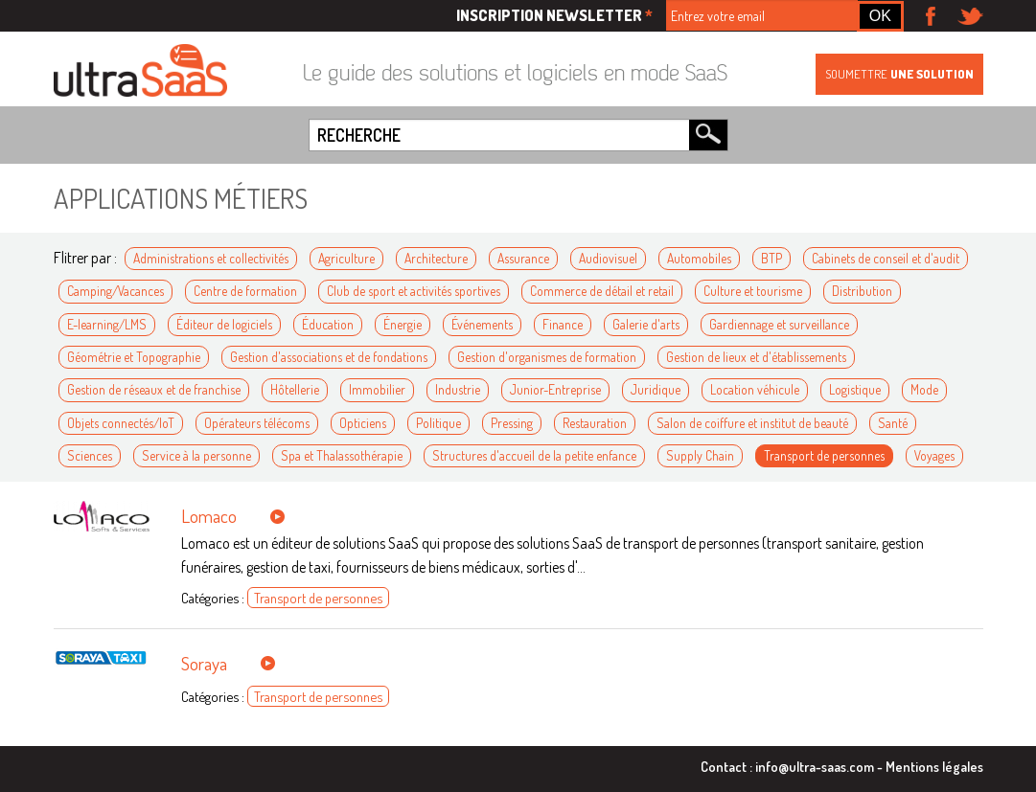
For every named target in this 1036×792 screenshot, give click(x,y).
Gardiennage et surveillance (779, 324)
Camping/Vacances (115, 291)
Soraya (204, 663)
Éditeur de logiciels (224, 324)
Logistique (855, 389)
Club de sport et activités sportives (413, 291)
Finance (562, 324)
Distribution (862, 291)
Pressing (512, 423)
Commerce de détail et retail (602, 291)
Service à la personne (196, 455)
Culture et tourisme (752, 291)
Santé (893, 423)
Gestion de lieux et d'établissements (756, 357)
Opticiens (362, 423)
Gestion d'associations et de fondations (328, 357)
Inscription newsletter (554, 15)
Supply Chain (700, 455)
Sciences (89, 455)
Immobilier (377, 389)
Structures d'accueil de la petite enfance (534, 455)
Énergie (402, 324)
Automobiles (699, 258)
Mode (924, 389)
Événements (482, 324)
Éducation (328, 324)
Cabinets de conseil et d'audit (885, 258)
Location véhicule (754, 389)
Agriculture (346, 258)
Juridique (655, 389)
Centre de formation (245, 291)
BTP (771, 258)
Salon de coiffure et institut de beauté (752, 423)
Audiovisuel (608, 258)
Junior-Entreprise (555, 389)
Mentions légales (934, 766)
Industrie (457, 389)
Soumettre (899, 73)
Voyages (934, 455)
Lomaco (209, 516)
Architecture (436, 258)
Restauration (595, 423)
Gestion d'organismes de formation (546, 357)
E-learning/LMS (107, 324)
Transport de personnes (824, 455)
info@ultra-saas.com (814, 766)
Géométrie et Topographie (133, 357)
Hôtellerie (294, 389)
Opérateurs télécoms (257, 423)
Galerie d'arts (645, 324)
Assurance (523, 258)
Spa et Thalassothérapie (342, 455)
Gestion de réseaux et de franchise (154, 389)
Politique (438, 423)
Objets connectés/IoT (120, 423)
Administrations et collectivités (210, 258)
